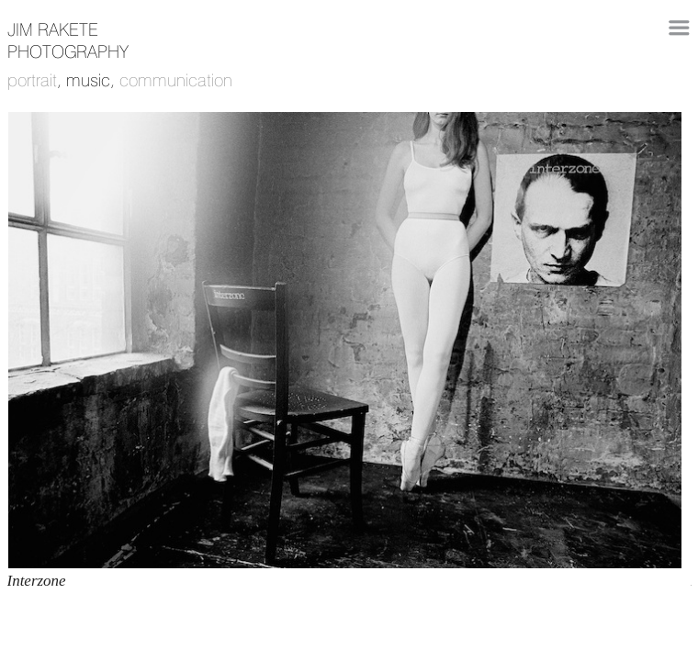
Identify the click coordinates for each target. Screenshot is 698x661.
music (88, 80)
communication (175, 80)
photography (68, 51)
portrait (32, 80)
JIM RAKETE (52, 29)
